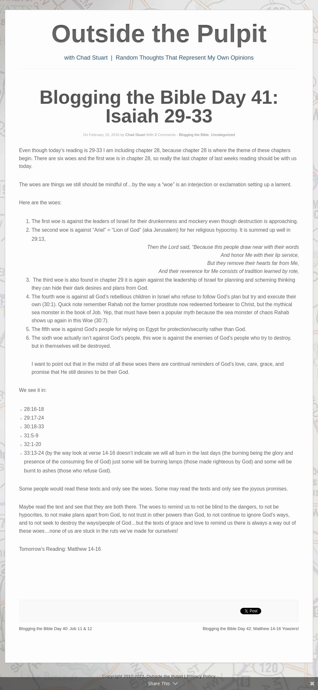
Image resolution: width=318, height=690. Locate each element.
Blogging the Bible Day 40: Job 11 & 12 (55, 629)
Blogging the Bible (194, 135)
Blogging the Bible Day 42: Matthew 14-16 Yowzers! (251, 629)
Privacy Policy (201, 676)
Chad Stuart (135, 135)
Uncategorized (223, 135)
